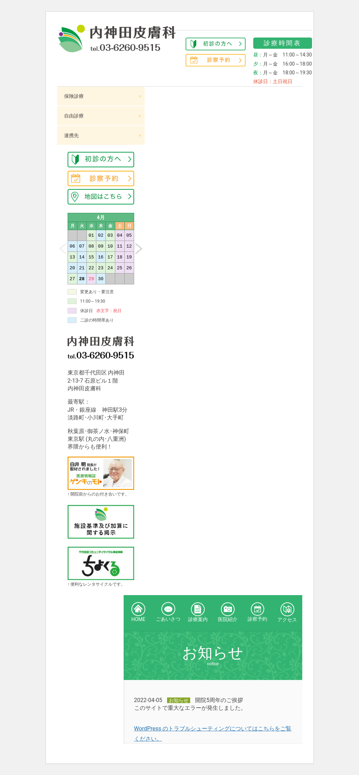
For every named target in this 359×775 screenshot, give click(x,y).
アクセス (287, 612)
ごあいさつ (168, 612)
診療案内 (198, 612)
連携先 (71, 135)
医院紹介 (227, 612)
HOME (138, 612)
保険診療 (74, 96)
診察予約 (257, 612)
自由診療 (74, 116)
